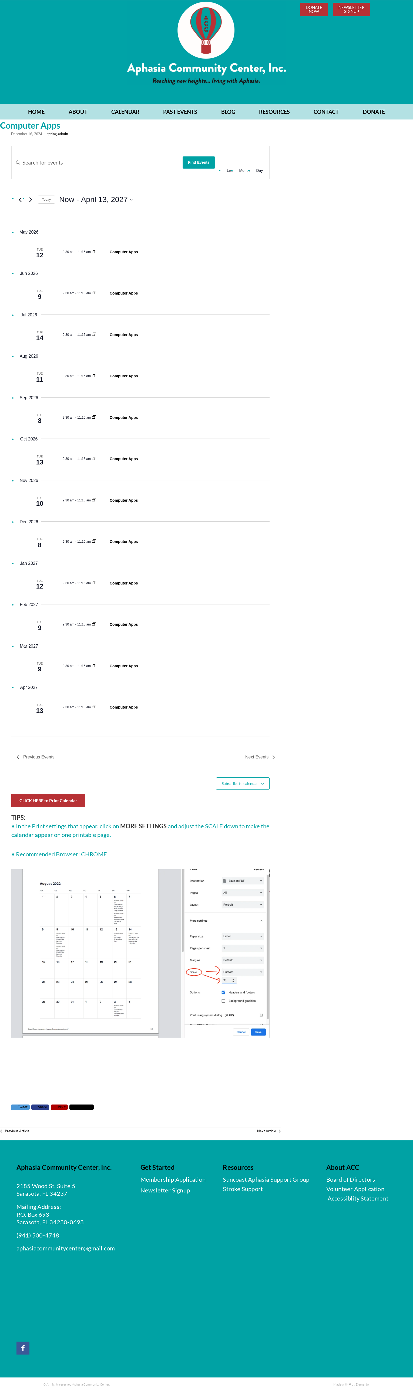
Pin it (59, 1109)
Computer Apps (124, 254)
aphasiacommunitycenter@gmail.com (65, 1250)
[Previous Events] (20, 202)
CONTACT (326, 114)
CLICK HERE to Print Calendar (48, 803)
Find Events (198, 165)
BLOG (228, 114)
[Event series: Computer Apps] (94, 254)
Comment (82, 1109)
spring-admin (57, 136)
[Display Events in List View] (230, 173)
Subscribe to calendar (240, 786)
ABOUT (78, 114)
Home (36, 114)
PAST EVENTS (180, 114)
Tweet (20, 1109)
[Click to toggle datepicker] (96, 202)
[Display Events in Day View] (259, 173)
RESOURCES (274, 114)
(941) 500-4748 (37, 1237)
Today (46, 202)
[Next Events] (30, 202)
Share (40, 1109)
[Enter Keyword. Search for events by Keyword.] (97, 165)
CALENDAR (125, 114)
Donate (374, 114)
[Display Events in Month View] (244, 173)
